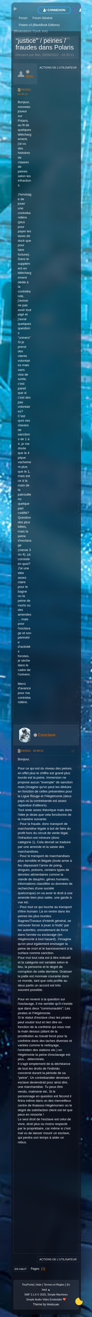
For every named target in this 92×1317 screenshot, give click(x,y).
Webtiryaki (53, 1304)
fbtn (29, 76)
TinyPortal (28, 1284)
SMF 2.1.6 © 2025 (35, 1294)
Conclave (46, 735)
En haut (21, 1269)
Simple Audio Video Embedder (44, 1299)
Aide (38, 1284)
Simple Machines (58, 1294)
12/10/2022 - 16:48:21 (30, 750)
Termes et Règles (54, 1284)
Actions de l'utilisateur (58, 67)
